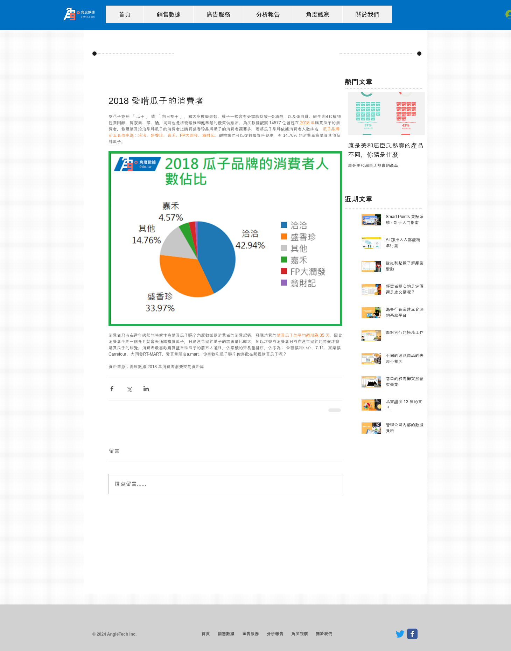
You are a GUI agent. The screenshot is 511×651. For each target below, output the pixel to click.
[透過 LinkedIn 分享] (146, 388)
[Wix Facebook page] (412, 634)
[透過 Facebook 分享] (111, 388)
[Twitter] (400, 634)
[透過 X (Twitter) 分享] (129, 388)
